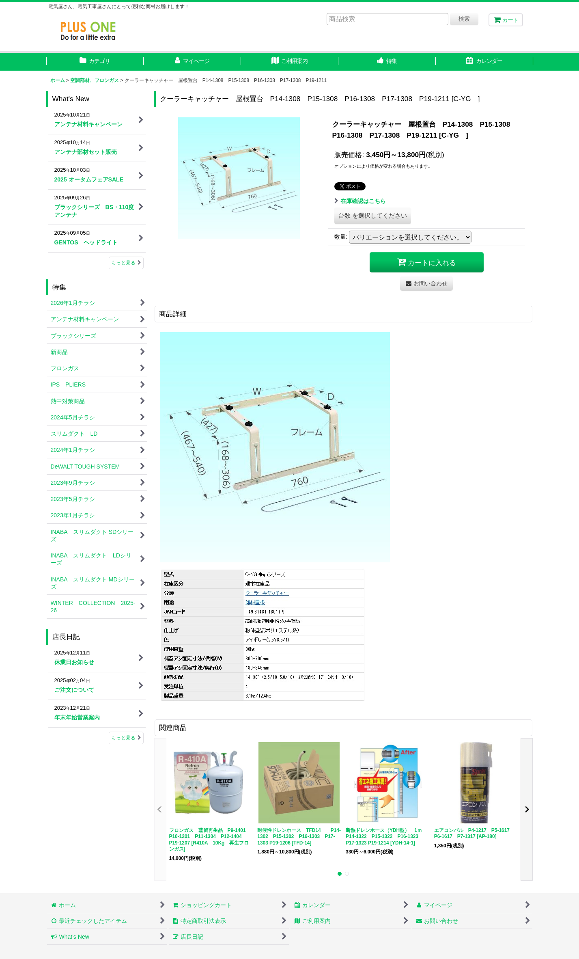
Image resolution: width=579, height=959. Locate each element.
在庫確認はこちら (360, 201)
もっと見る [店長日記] (126, 738)
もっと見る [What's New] (126, 263)
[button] (387, 62)
